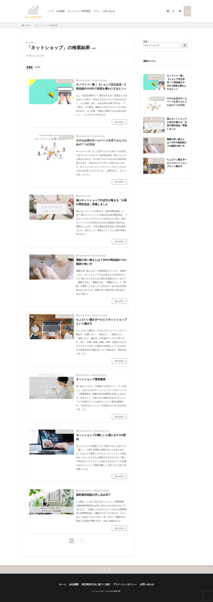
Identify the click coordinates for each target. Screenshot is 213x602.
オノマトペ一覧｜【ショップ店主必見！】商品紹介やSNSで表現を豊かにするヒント (101, 86)
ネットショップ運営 (65, 81)
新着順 (29, 67)
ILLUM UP (115, 591)
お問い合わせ (109, 11)
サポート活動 (67, 137)
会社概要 (60, 11)
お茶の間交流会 (67, 197)
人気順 (37, 67)
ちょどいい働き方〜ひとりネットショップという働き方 (101, 321)
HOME (27, 25)
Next (82, 540)
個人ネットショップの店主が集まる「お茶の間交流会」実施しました (101, 202)
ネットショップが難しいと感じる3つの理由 (101, 437)
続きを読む (119, 122)
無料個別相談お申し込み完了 (93, 494)
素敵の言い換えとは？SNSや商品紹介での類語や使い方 (101, 261)
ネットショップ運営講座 (79, 11)
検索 (145, 41)
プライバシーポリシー (125, 584)
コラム (96, 11)
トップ (50, 11)
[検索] (184, 45)
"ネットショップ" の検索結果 (46, 25)
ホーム (62, 584)
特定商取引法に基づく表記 (96, 584)
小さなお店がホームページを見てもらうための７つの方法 (101, 142)
